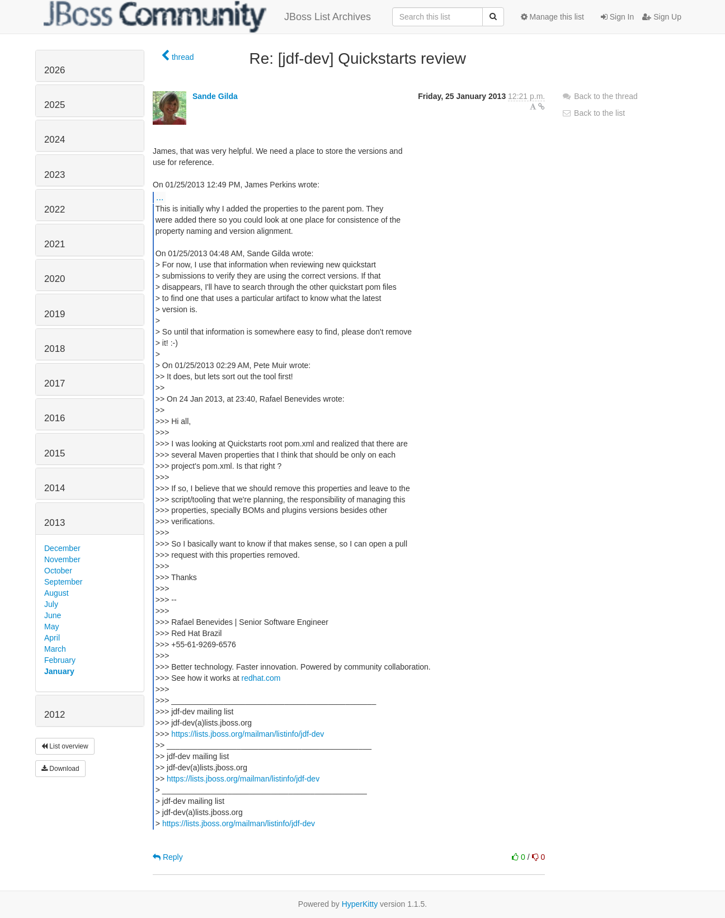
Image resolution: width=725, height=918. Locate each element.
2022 (54, 209)
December (62, 548)
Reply (168, 857)
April (52, 637)
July (51, 604)
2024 (54, 139)
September (63, 581)
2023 (54, 175)
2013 (54, 522)
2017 (54, 383)
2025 (54, 105)
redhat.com (261, 678)
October (58, 570)
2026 (54, 70)
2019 (54, 314)
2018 (54, 348)
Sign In (617, 16)
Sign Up (661, 16)
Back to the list (593, 113)
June (52, 615)
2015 (54, 453)
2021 (54, 244)
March (55, 648)
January (59, 671)
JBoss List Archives (207, 17)
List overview (64, 746)
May (51, 626)
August (56, 593)
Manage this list (552, 16)
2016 (54, 418)
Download (60, 769)
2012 (54, 714)
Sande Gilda (215, 96)
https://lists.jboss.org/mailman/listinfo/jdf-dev (247, 733)
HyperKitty (360, 904)
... (159, 197)
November (62, 559)
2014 (54, 488)
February (60, 660)
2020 (54, 279)
